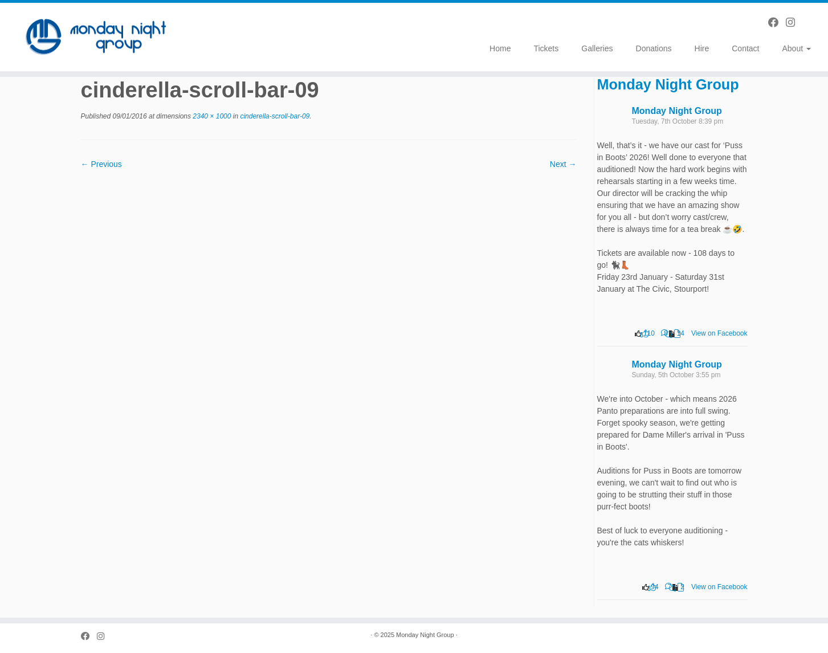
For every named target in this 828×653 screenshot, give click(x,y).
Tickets (545, 48)
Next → (563, 164)
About (796, 48)
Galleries (597, 48)
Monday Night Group (668, 84)
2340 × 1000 (211, 116)
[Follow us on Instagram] (794, 22)
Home (500, 48)
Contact (745, 48)
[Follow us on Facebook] (777, 22)
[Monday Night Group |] (95, 37)
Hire (702, 48)
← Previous (101, 164)
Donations (654, 48)
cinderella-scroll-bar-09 (273, 116)
